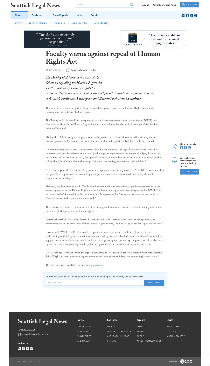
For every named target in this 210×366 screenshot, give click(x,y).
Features (37, 15)
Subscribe (154, 282)
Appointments (38, 23)
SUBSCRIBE (189, 4)
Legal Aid (59, 23)
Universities (80, 23)
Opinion (111, 326)
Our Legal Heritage (118, 336)
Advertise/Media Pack (164, 5)
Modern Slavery (176, 336)
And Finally (101, 23)
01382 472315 (28, 330)
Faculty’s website (93, 265)
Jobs (79, 15)
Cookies (171, 331)
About (145, 5)
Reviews (111, 341)
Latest (18, 23)
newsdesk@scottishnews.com (35, 334)
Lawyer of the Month (119, 331)
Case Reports (61, 15)
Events (94, 15)
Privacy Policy (175, 326)
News (18, 15)
